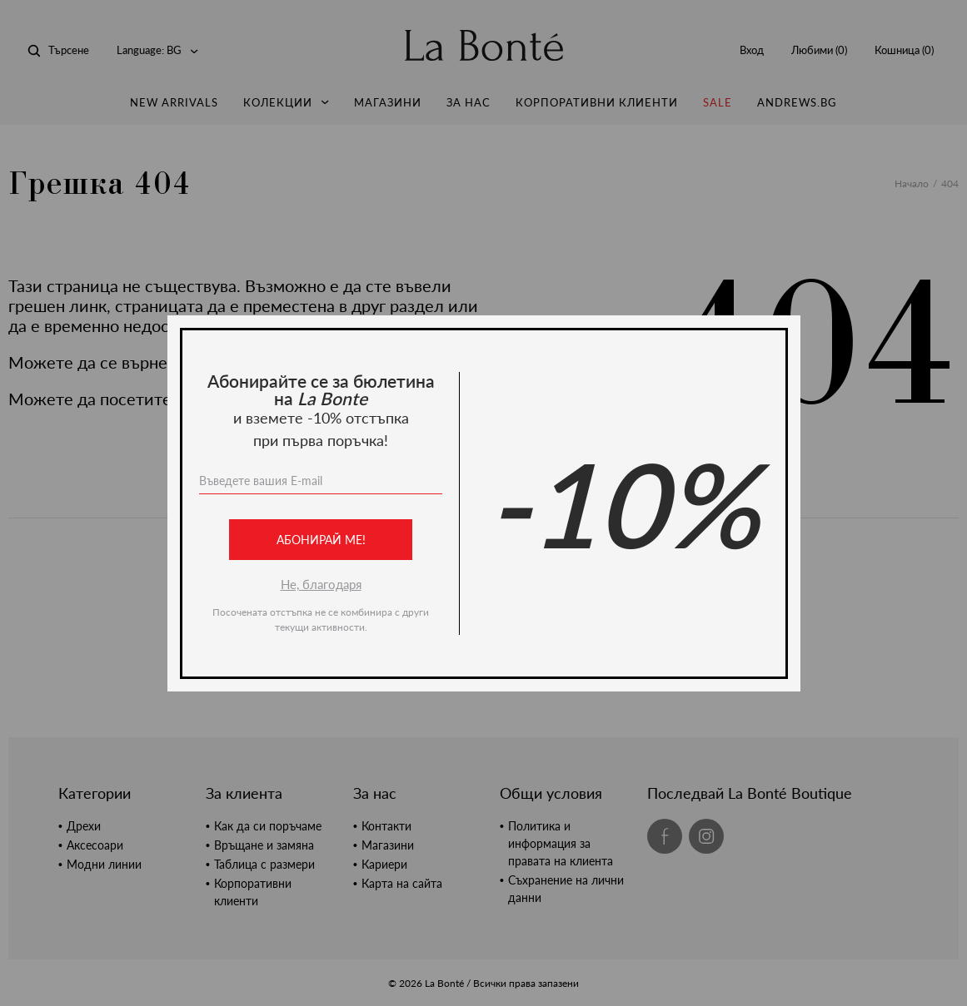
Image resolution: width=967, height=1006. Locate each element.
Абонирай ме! (320, 540)
